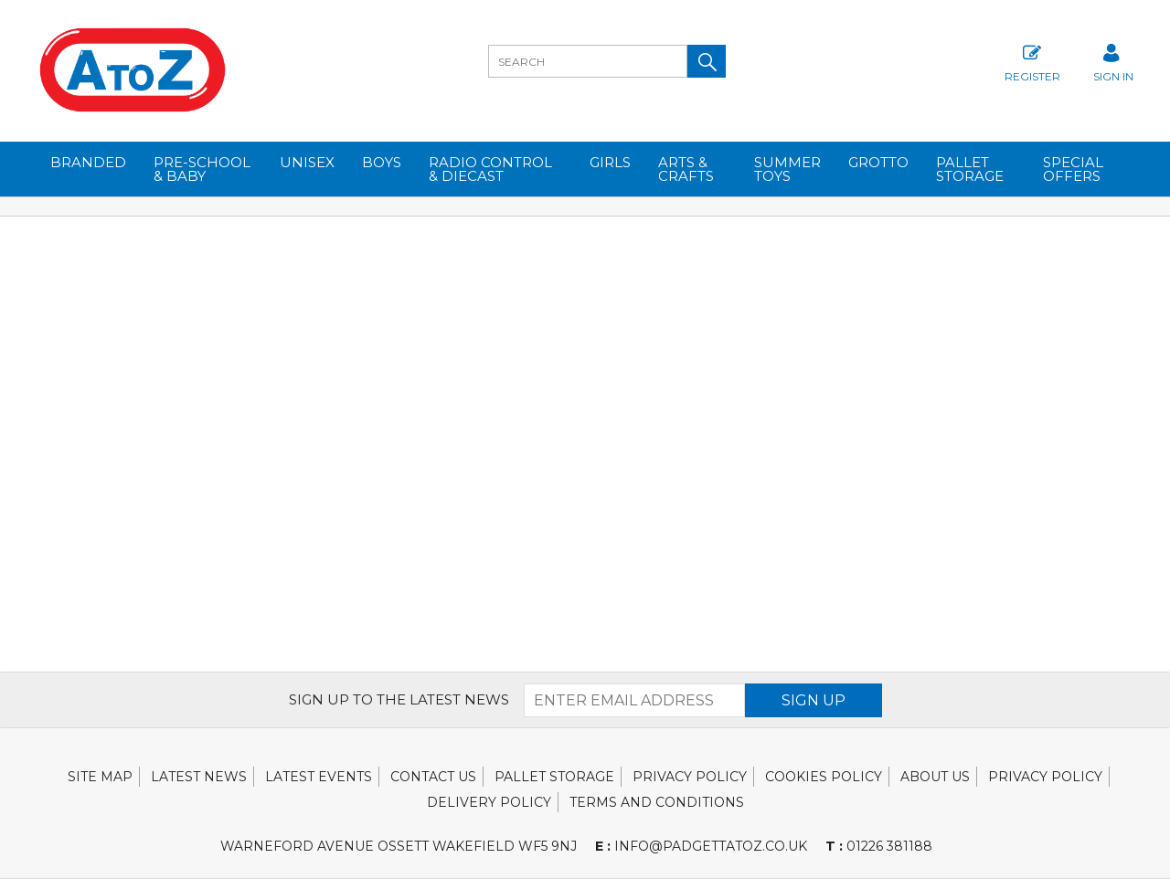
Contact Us (433, 776)
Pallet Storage (970, 169)
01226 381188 (878, 846)
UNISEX (307, 162)
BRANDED (88, 162)
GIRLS (610, 162)
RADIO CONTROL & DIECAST (490, 169)
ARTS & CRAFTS (686, 169)
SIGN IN (1113, 60)
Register (1032, 60)
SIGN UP (814, 700)
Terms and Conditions (656, 802)
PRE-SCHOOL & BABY (202, 169)
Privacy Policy (690, 776)
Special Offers (1073, 169)
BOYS (381, 162)
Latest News (199, 776)
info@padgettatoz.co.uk (701, 846)
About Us (935, 776)
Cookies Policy (823, 776)
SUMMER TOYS (787, 169)
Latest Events (318, 776)
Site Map (100, 776)
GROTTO (878, 162)
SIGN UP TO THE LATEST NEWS (399, 699)
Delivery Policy (489, 802)
